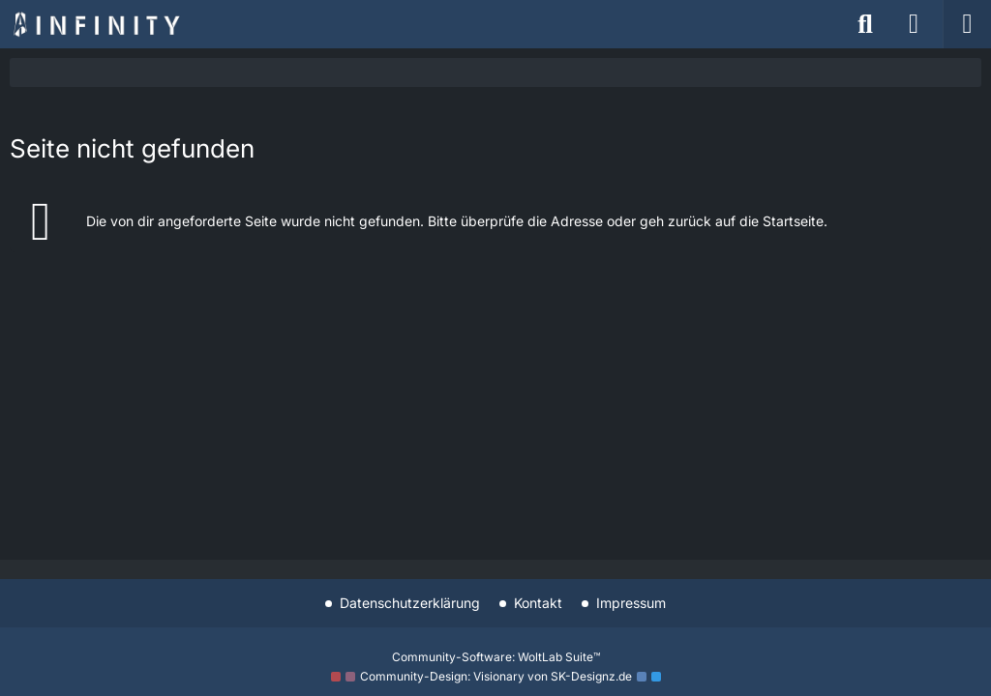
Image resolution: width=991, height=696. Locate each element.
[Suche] (865, 24)
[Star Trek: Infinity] (97, 24)
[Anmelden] (913, 24)
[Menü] (967, 24)
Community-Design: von (496, 676)
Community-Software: (496, 657)
